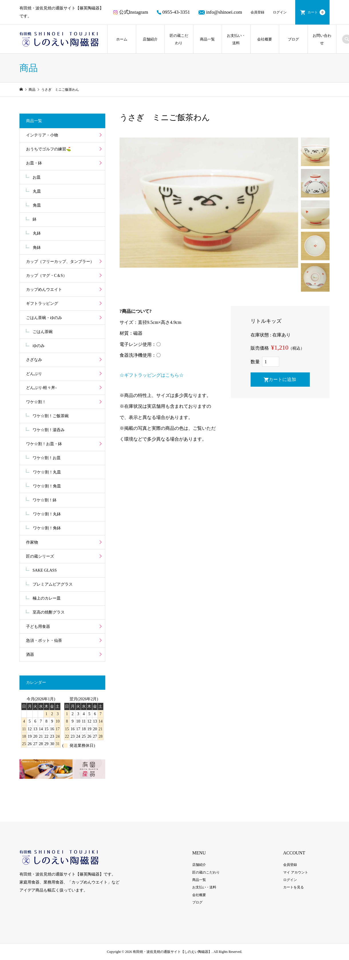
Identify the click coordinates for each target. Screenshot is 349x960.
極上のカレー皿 (47, 598)
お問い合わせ (322, 39)
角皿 (37, 205)
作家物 (32, 542)
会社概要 (264, 39)
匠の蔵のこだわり (206, 872)
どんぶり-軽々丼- (41, 388)
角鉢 (37, 247)
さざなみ (34, 360)
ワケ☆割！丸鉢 (47, 514)
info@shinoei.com (220, 12)
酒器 (30, 654)
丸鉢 (37, 233)
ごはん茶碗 (43, 332)
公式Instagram (130, 12)
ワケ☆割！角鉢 (47, 528)
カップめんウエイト (44, 289)
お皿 (37, 177)
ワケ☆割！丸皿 (47, 472)
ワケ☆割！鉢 (45, 500)
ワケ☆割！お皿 (47, 458)
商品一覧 (207, 39)
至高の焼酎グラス (49, 612)
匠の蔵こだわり (179, 39)
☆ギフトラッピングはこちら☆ (152, 375)
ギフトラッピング (42, 303)
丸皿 (37, 191)
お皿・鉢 (34, 163)
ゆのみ (39, 346)
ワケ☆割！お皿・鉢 (44, 444)
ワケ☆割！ (36, 402)
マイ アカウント (295, 872)
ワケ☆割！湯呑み (49, 430)
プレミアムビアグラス (53, 584)
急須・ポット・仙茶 (44, 640)
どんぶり (34, 374)
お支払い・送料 (236, 39)
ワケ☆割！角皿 (47, 486)
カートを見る (293, 887)
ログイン (280, 12)
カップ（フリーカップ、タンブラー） (60, 261)
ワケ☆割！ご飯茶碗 (51, 416)
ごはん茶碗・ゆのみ (44, 318)
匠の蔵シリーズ (40, 556)
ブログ (293, 39)
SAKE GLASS (45, 570)
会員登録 (257, 12)
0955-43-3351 (173, 12)
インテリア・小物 (42, 135)
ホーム (121, 39)
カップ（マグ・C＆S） (46, 275)
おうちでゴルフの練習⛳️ (48, 149)
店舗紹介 (150, 39)
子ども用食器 (38, 626)
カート (316, 12)
